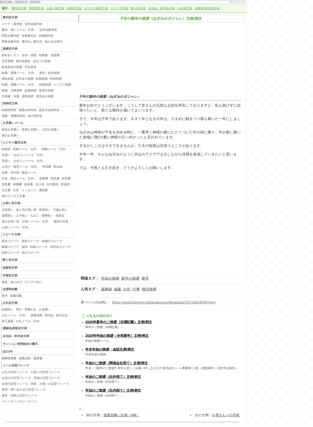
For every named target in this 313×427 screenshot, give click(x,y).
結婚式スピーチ (53, 241)
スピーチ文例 (119, 8)
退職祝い (7, 215)
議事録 (106, 289)
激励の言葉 (61, 221)
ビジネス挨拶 (62, 84)
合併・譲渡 (29, 55)
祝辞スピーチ (10, 252)
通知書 (43, 190)
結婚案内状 (46, 35)
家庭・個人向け (12, 282)
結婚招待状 (9, 110)
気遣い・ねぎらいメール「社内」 (24, 161)
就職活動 (16, 295)
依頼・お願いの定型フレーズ (50, 383)
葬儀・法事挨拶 (12, 90)
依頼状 (6, 149)
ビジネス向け (33, 282)
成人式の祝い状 (26, 209)
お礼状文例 (185, 8)
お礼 (127, 289)
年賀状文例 (10, 275)
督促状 (65, 184)
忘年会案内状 (48, 30)
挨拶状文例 (21, 2)
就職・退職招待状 (13, 116)
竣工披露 (7, 321)
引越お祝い (60, 209)
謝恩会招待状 (27, 110)
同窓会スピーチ (60, 247)
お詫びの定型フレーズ (16, 378)
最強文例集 (6, 2)
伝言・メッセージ (24, 190)
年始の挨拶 (110, 278)
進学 (5, 295)
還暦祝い (47, 215)
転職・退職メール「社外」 (19, 84)
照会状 (58, 166)
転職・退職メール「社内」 (19, 73)
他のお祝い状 (10, 221)
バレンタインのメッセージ (19, 401)
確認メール (29, 172)
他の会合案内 (53, 41)
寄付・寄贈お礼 (26, 309)
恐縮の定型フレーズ (47, 378)
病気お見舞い (10, 129)
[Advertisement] (159, 58)
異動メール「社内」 (55, 149)
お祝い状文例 (55, 8)
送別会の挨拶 (45, 96)
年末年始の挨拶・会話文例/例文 (109, 349)
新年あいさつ (10, 55)
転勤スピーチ (39, 247)
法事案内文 (29, 35)
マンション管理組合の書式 (20, 344)
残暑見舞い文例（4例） (121, 415)
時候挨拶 (35, 2)
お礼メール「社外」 (15, 315)
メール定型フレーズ (16, 365)
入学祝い (22, 215)
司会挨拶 (30, 67)
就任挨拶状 (23, 61)
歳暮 (117, 289)
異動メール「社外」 (26, 149)
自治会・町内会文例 (161, 8)
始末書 (28, 184)
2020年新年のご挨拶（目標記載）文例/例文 (118, 322)
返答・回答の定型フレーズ (19, 395)
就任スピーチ (10, 241)
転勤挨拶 (42, 78)
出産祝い (7, 209)
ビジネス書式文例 (96, 8)
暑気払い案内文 (32, 41)
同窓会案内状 (10, 35)
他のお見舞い (10, 135)
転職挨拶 (45, 84)
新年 (83, 105)
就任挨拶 (149, 289)
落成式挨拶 (46, 90)
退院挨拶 (28, 96)
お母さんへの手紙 (225, 415)
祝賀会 (60, 215)
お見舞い (45, 309)
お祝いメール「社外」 (36, 221)
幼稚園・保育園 (49, 55)
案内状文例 (18, 8)
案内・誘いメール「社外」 (19, 30)
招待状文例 (74, 8)
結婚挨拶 (30, 90)
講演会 (49, 315)
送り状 (39, 184)
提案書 (43, 178)
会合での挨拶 (42, 61)
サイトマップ (237, 2)
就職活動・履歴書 (30, 358)
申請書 (46, 166)
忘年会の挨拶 (25, 78)
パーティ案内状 (12, 24)
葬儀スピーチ (10, 247)
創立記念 (62, 315)
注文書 (6, 190)
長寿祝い (45, 209)
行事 (136, 289)
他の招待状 (35, 116)
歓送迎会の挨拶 (12, 67)
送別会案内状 (33, 24)
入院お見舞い (50, 129)
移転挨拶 (7, 78)
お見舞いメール (13, 123)
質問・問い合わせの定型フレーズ (24, 389)
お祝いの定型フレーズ (45, 372)
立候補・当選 (10, 96)
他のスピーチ (30, 252)
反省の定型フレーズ (15, 383)
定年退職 (7, 61)
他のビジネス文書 (13, 196)
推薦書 (17, 184)
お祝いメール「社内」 (16, 227)
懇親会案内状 (10, 41)
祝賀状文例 (10, 267)
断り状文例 (138, 8)
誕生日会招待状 (49, 110)
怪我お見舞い (30, 129)
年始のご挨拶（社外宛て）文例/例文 (113, 377)
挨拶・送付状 (10, 172)
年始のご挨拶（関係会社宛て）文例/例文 (116, 363)
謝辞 (25, 247)
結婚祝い (7, 309)
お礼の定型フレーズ (15, 372)
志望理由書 (10, 289)
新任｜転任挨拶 (49, 73)
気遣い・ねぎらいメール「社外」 (24, 155)
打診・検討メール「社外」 (19, 178)
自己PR (8, 351)
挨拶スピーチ (30, 241)
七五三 (34, 215)
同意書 (55, 178)
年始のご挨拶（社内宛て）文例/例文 (113, 390)
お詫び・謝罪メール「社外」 (21, 166)
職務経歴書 (9, 358)
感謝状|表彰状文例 (207, 8)
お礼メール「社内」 (29, 321)
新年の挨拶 (130, 278)
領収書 (6, 184)
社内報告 (52, 184)
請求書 (66, 178)
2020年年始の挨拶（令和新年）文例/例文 (117, 336)
